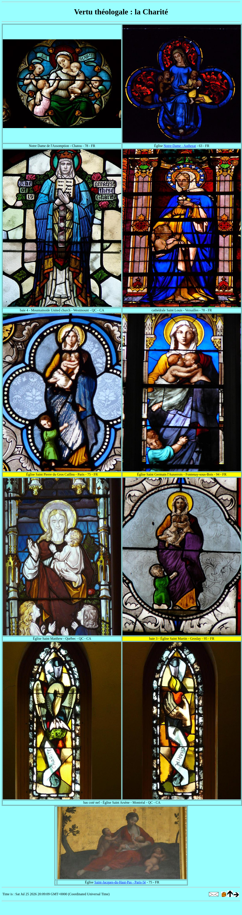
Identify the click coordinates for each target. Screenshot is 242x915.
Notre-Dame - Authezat (180, 146)
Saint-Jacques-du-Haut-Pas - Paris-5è (120, 882)
